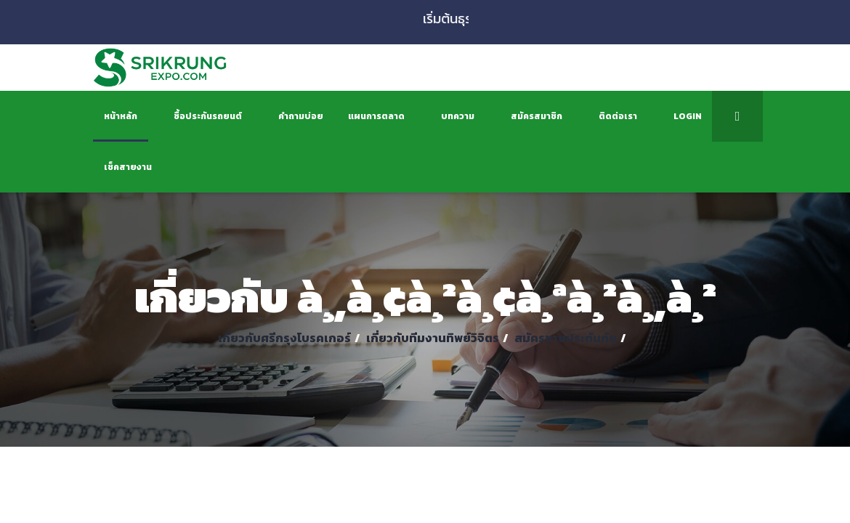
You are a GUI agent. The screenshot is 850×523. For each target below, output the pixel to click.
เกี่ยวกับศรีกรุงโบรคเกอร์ (284, 337)
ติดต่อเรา (618, 116)
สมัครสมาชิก (536, 116)
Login (687, 116)
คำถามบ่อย (300, 116)
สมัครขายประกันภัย (565, 337)
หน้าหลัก (120, 116)
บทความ (457, 116)
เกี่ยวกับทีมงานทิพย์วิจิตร (432, 337)
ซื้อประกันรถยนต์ (208, 116)
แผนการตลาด (376, 116)
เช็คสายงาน (128, 167)
